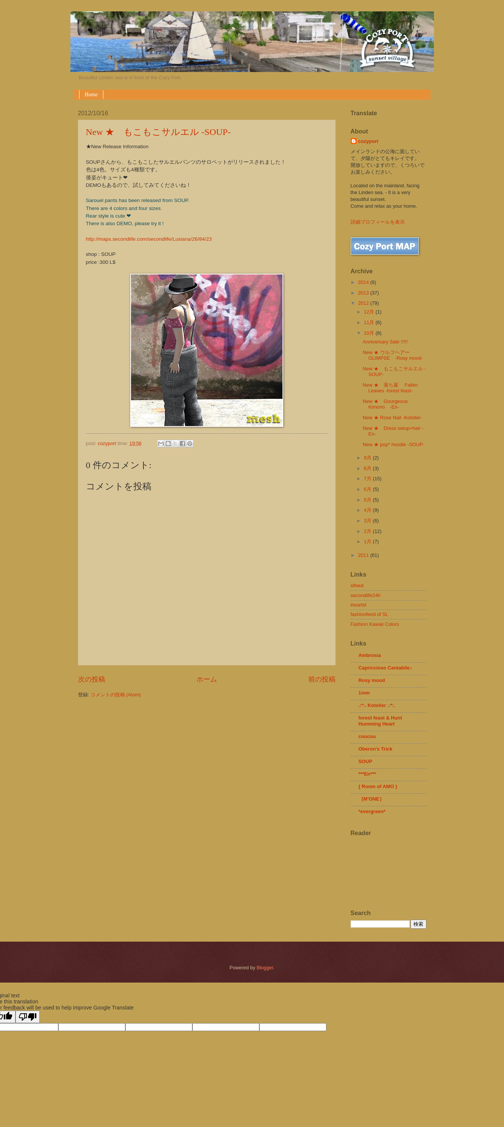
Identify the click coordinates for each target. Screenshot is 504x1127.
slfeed (357, 585)
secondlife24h (366, 595)
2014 (364, 282)
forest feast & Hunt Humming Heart (380, 721)
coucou (367, 736)
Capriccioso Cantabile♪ (385, 668)
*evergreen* (372, 811)
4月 (368, 510)
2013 (364, 293)
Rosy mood (372, 680)
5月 (368, 500)
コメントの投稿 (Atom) (116, 695)
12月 (370, 312)
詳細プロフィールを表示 (378, 222)
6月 (368, 489)
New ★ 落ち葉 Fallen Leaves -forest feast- (390, 387)
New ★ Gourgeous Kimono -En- (385, 404)
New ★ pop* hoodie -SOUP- (393, 444)
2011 (364, 555)
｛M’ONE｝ (371, 799)
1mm (364, 693)
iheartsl (359, 605)
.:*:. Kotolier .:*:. (377, 705)
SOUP (366, 761)
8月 (368, 468)
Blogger (265, 967)
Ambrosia (370, 655)
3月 (368, 521)
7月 (368, 478)
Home (91, 94)
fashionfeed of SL (370, 614)
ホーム (207, 679)
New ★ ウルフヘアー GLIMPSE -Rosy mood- (393, 355)
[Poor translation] (28, 1017)
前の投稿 (321, 679)
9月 (368, 458)
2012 (364, 303)
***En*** (367, 774)
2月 (368, 531)
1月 (368, 541)
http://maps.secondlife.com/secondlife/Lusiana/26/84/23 (149, 239)
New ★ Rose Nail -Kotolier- (393, 417)
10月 (370, 333)
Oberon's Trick (376, 749)
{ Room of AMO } (378, 786)
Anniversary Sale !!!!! (385, 342)
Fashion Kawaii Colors (375, 624)
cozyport (368, 141)
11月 (370, 322)
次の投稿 (91, 679)
